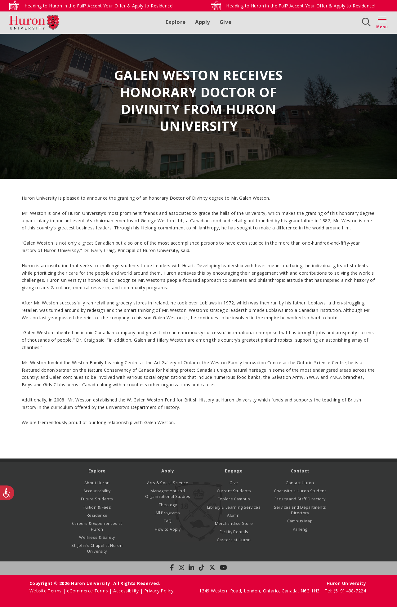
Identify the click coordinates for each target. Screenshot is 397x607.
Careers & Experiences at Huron (97, 526)
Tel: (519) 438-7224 (345, 591)
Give (226, 21)
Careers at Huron (234, 540)
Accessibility (126, 591)
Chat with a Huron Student (300, 491)
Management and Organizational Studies (167, 493)
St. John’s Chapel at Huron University (97, 548)
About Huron (97, 482)
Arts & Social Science (167, 482)
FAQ (168, 521)
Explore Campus (234, 499)
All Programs (167, 513)
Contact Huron (300, 482)
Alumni (234, 515)
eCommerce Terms (87, 591)
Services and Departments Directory (300, 510)
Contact (300, 471)
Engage (234, 471)
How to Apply (168, 529)
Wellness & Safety (97, 537)
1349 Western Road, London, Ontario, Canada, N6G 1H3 (260, 591)
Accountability (97, 491)
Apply (202, 21)
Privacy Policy (158, 591)
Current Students (234, 491)
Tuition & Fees (97, 507)
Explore (176, 21)
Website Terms (45, 591)
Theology (168, 504)
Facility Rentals (234, 531)
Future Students (97, 499)
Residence (97, 515)
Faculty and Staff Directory (299, 499)
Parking (300, 529)
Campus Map (300, 521)
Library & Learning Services (234, 507)
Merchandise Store (234, 523)
